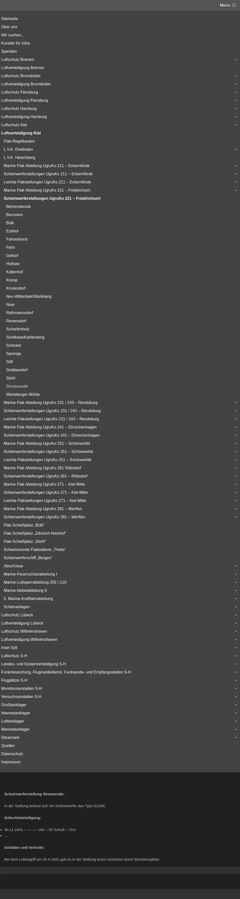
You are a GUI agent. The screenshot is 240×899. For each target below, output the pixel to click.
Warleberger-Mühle (23, 394)
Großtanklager (13, 705)
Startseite (9, 19)
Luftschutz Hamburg (19, 108)
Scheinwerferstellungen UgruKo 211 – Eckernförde (48, 174)
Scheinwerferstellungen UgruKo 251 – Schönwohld (48, 452)
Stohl (10, 378)
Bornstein (14, 215)
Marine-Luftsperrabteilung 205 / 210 (35, 582)
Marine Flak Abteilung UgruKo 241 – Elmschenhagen (50, 427)
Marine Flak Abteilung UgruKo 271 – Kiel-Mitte (44, 484)
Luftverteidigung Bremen (22, 68)
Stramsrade (17, 386)
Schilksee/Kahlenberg (25, 337)
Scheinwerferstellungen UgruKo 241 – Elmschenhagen (52, 435)
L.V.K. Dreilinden (18, 149)
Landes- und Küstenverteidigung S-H (33, 664)
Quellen (8, 746)
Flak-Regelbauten (19, 141)
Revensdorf (16, 321)
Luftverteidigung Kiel (21, 133)
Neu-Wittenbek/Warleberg (28, 296)
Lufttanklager (12, 721)
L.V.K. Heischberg (19, 157)
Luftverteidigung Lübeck (22, 623)
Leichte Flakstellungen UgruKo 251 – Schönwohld (47, 460)
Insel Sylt (9, 648)
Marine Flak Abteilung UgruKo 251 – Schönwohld (47, 443)
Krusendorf (15, 288)
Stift (9, 362)
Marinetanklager (15, 729)
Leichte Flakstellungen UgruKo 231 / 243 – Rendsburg (51, 419)
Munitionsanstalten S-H (21, 688)
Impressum (11, 762)
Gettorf (12, 255)
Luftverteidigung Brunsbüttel (25, 84)
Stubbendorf (17, 370)
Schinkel (13, 345)
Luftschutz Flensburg (19, 92)
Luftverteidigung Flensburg (24, 100)
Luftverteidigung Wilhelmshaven (29, 639)
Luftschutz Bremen (17, 59)
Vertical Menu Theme (129, 894)
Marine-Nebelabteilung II (25, 590)
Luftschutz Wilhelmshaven (24, 631)
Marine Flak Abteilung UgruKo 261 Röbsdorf (42, 468)
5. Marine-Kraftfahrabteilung (28, 599)
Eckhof (12, 231)
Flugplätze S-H (14, 680)
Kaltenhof (14, 272)
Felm (10, 247)
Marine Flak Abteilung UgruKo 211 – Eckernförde (47, 166)
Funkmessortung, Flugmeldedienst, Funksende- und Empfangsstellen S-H (66, 672)
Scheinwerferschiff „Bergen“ (28, 558)
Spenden (9, 51)
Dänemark (10, 737)
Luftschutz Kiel (14, 125)
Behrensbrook (18, 206)
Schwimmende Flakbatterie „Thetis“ (35, 550)
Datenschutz (12, 754)
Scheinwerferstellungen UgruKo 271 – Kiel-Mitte (46, 492)
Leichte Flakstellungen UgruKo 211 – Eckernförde (47, 182)
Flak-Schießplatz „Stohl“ (25, 541)
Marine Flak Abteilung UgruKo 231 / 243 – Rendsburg (51, 402)
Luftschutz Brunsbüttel (20, 76)
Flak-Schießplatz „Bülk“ (24, 525)
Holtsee (13, 264)
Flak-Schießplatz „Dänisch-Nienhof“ (35, 533)
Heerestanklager (15, 713)
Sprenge (13, 353)
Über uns (9, 27)
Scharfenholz (17, 329)
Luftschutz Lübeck (17, 615)
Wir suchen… (13, 35)
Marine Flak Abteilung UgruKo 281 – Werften (43, 509)
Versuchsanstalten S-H (21, 697)
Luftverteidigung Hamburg (24, 117)
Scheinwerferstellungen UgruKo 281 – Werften (44, 517)
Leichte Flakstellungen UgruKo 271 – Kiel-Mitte (45, 501)
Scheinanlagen (17, 607)
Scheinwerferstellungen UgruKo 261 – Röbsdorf (45, 476)
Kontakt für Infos (15, 43)
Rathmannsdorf (19, 313)
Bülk (10, 223)
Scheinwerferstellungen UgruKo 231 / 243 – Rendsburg (52, 411)
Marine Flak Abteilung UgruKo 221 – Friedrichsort (47, 190)
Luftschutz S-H (14, 656)
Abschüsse (13, 566)
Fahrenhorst (16, 239)
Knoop (12, 280)
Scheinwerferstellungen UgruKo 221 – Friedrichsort (52, 198)
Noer (10, 304)
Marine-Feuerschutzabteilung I (30, 574)
